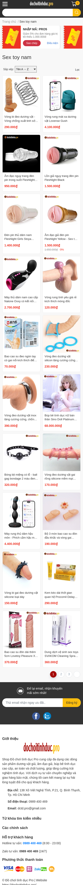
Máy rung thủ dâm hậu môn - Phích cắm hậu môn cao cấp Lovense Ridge (21, 537)
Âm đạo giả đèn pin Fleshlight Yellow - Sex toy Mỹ (61, 238)
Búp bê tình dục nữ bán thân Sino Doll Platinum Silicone (59, 419)
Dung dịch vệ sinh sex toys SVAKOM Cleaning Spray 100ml (61, 655)
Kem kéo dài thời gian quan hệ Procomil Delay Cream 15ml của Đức (60, 596)
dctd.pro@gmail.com (32, 808)
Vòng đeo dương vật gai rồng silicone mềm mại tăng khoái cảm (60, 478)
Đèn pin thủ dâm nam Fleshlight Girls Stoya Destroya (18, 238)
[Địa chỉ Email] (41, 702)
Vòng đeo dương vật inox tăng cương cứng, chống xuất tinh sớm (20, 419)
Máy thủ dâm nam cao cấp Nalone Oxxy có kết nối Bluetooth (21, 301)
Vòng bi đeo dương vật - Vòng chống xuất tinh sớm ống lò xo (21, 120)
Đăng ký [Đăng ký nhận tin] (71, 702)
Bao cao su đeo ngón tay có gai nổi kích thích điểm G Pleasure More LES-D (20, 360)
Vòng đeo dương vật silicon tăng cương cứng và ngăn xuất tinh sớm (60, 360)
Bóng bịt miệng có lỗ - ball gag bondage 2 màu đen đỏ (20, 478)
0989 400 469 (38, 801)
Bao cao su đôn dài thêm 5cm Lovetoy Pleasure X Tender (20, 655)
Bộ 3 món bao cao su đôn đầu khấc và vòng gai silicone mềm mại (61, 537)
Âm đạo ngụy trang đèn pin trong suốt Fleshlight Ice (19, 179)
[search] (77, 12)
